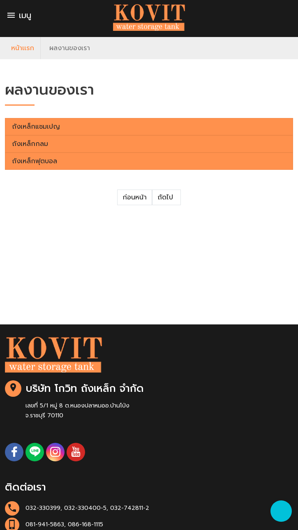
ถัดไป (166, 197)
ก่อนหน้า (134, 197)
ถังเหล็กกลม (30, 144)
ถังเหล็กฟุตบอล (34, 161)
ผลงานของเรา (69, 48)
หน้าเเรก (22, 48)
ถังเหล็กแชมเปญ (36, 127)
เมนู (18, 15)
